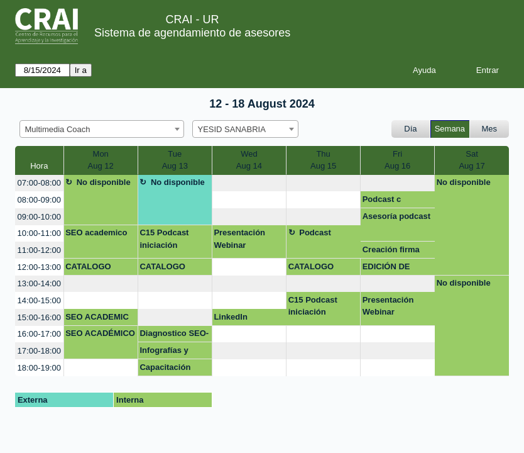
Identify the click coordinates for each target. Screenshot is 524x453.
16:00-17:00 (39, 333)
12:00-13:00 (39, 267)
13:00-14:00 (39, 283)
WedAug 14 (249, 160)
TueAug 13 (175, 160)
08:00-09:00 (39, 199)
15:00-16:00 (39, 317)
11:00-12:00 (39, 250)
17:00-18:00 (39, 350)
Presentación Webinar (239, 239)
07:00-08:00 (39, 182)
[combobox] (101, 129)
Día (410, 128)
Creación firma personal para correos (391, 252)
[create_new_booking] (249, 183)
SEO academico (96, 232)
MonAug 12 (101, 160)
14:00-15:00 (39, 300)
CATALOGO (88, 266)
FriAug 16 (397, 160)
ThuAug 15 (323, 160)
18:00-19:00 (39, 367)
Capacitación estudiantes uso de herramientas (170, 369)
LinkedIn (230, 317)
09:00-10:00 (39, 216)
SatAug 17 (471, 160)
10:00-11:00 (39, 233)
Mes (490, 128)
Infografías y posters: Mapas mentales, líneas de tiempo (170, 352)
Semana (450, 128)
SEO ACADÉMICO (100, 333)
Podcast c (382, 199)
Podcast (315, 232)
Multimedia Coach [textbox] (57, 129)
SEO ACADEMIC (97, 317)
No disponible (104, 182)
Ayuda (424, 70)
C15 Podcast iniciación (163, 239)
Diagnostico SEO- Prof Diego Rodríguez (174, 335)
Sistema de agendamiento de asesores (192, 32)
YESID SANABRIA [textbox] (232, 129)
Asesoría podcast (396, 216)
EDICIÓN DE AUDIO (386, 269)
